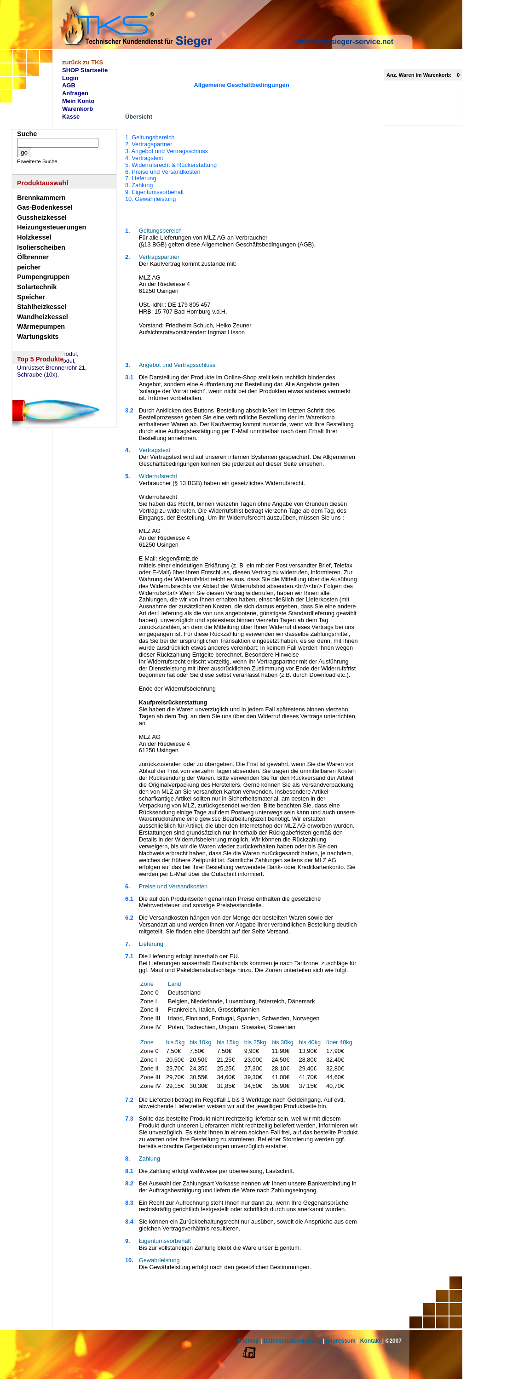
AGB (68, 85)
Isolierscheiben (41, 247)
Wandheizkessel (42, 316)
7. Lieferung (140, 178)
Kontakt (370, 1341)
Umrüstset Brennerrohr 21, (52, 368)
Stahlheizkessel (41, 306)
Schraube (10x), (38, 375)
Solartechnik (37, 287)
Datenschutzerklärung (293, 1341)
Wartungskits (38, 336)
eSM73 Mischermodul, (46, 361)
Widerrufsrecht (158, 476)
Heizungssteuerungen (51, 227)
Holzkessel (34, 237)
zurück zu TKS (82, 62)
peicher (28, 267)
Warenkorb (77, 108)
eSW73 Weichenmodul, (48, 354)
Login (70, 77)
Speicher (31, 297)
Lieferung (151, 943)
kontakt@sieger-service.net (345, 42)
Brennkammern (41, 197)
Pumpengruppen (43, 276)
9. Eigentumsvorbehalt (154, 192)
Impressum (341, 1341)
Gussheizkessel (42, 217)
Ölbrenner (33, 257)
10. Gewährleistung (150, 198)
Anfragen (75, 93)
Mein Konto (78, 100)
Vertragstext (154, 449)
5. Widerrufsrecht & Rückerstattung (171, 164)
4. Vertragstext (144, 157)
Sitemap (248, 1341)
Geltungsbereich (160, 230)
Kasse (71, 116)
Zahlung (149, 1158)
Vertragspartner (159, 256)
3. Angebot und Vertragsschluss (166, 151)
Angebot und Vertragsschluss (177, 364)
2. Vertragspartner (148, 144)
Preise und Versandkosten (173, 886)
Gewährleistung (159, 1260)
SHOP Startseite (85, 70)
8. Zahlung (139, 185)
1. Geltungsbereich (171, 168)
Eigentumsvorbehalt (165, 1240)
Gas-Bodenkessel (45, 207)
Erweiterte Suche (37, 161)
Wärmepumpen (41, 326)
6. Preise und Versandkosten (163, 171)
